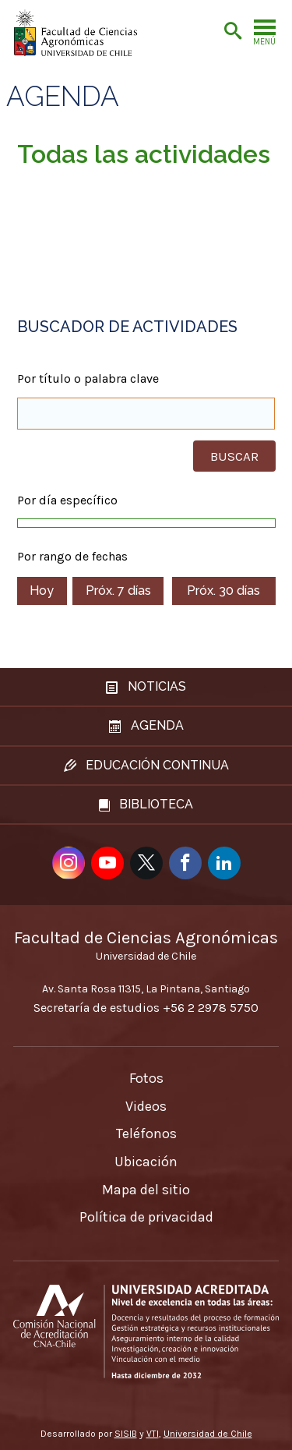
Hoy (42, 590)
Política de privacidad (146, 1216)
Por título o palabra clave (88, 379)
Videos (146, 1106)
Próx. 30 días (223, 590)
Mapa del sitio (146, 1189)
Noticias (146, 686)
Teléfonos (146, 1133)
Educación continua (146, 765)
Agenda (62, 96)
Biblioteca (146, 804)
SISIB (125, 1433)
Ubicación (146, 1161)
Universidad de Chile (208, 1433)
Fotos (146, 1078)
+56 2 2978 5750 (211, 1007)
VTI (152, 1433)
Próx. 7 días (118, 590)
